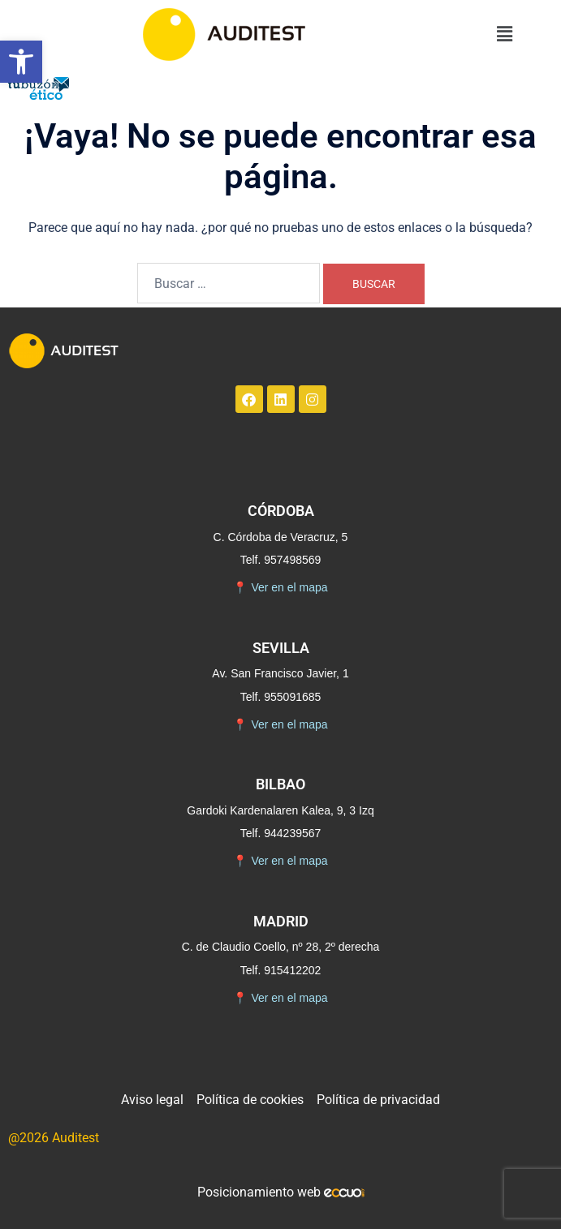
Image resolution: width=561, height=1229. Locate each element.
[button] (21, 62)
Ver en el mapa (280, 588)
